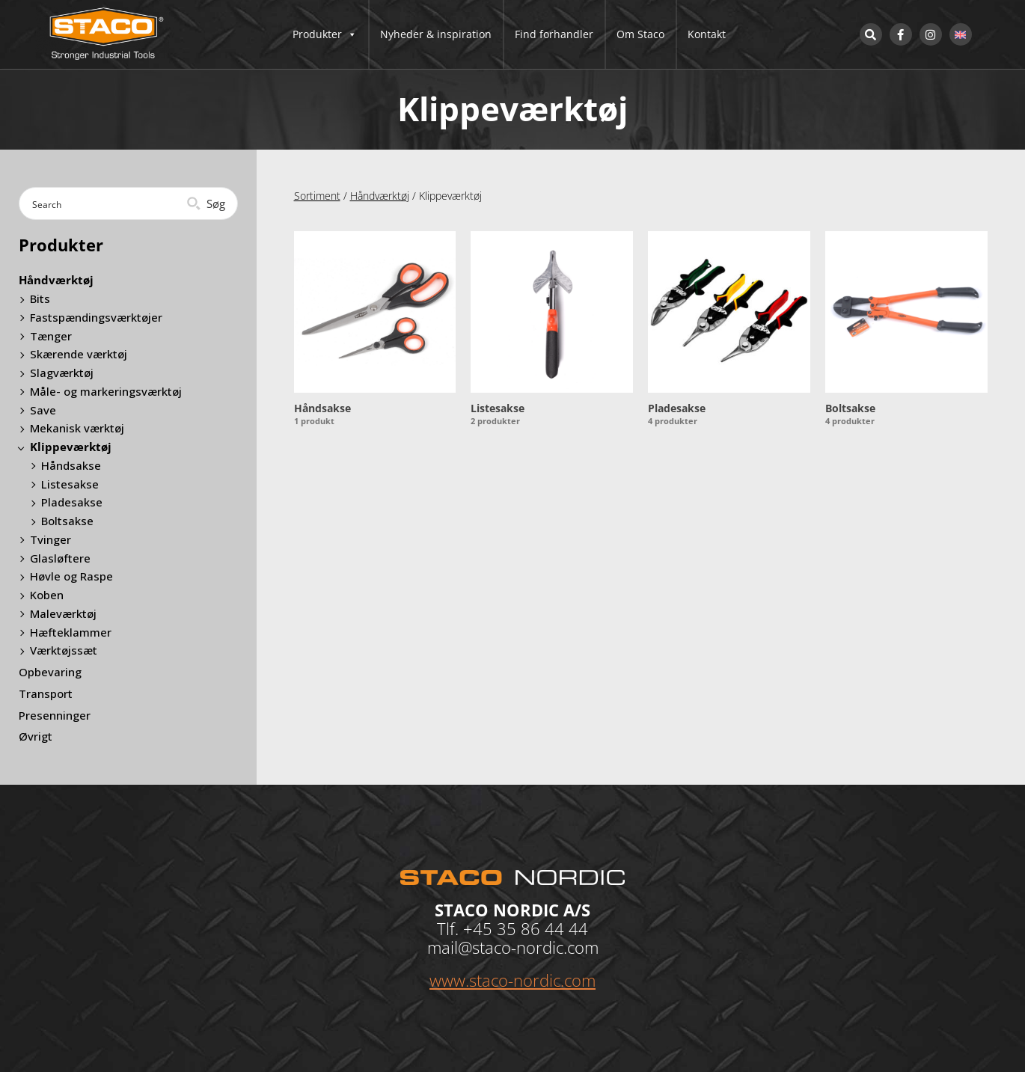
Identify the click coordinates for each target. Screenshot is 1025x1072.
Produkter (325, 34)
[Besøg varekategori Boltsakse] (906, 330)
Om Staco (640, 34)
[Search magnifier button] (208, 203)
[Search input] (104, 203)
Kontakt (707, 34)
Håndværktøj (379, 196)
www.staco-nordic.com (512, 980)
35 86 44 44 (542, 928)
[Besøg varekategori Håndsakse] (375, 330)
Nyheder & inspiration (436, 34)
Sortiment (317, 196)
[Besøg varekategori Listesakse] (552, 330)
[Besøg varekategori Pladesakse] (729, 330)
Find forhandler (554, 34)
